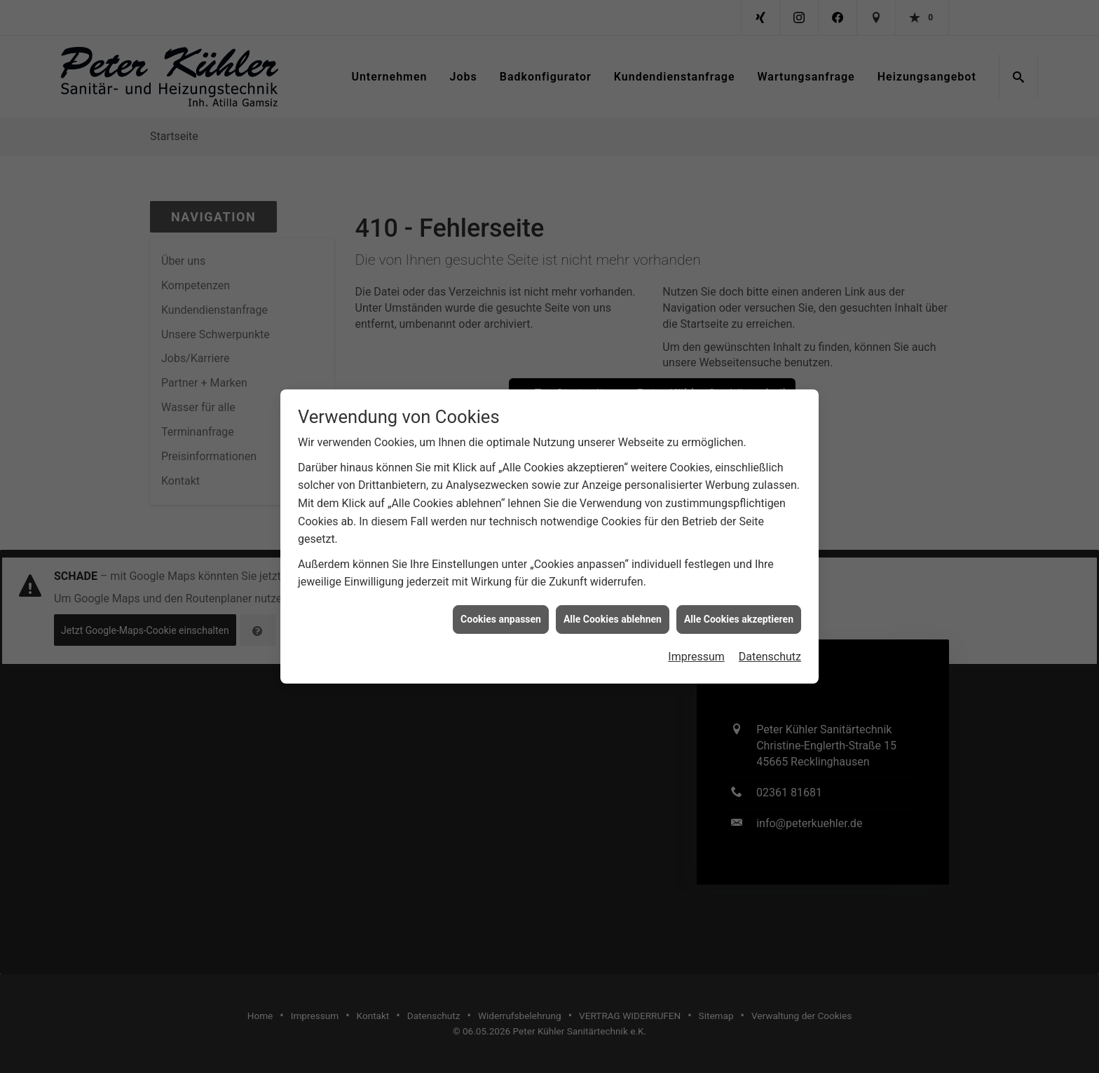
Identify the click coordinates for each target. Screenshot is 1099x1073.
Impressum (696, 649)
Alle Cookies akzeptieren (738, 611)
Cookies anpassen (500, 611)
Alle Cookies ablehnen (613, 611)
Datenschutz (770, 649)
